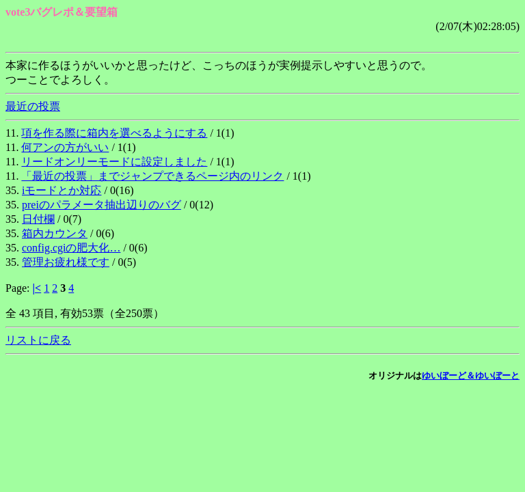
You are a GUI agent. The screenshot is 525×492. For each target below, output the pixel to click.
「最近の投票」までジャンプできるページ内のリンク (152, 176)
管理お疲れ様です (65, 262)
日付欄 (38, 219)
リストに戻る (38, 340)
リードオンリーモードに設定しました (114, 161)
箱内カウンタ (55, 233)
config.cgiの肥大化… (71, 248)
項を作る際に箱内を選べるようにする (114, 133)
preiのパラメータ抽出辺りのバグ (101, 204)
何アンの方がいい (65, 147)
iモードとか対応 (61, 190)
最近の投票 (32, 106)
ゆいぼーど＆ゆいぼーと (471, 375)
